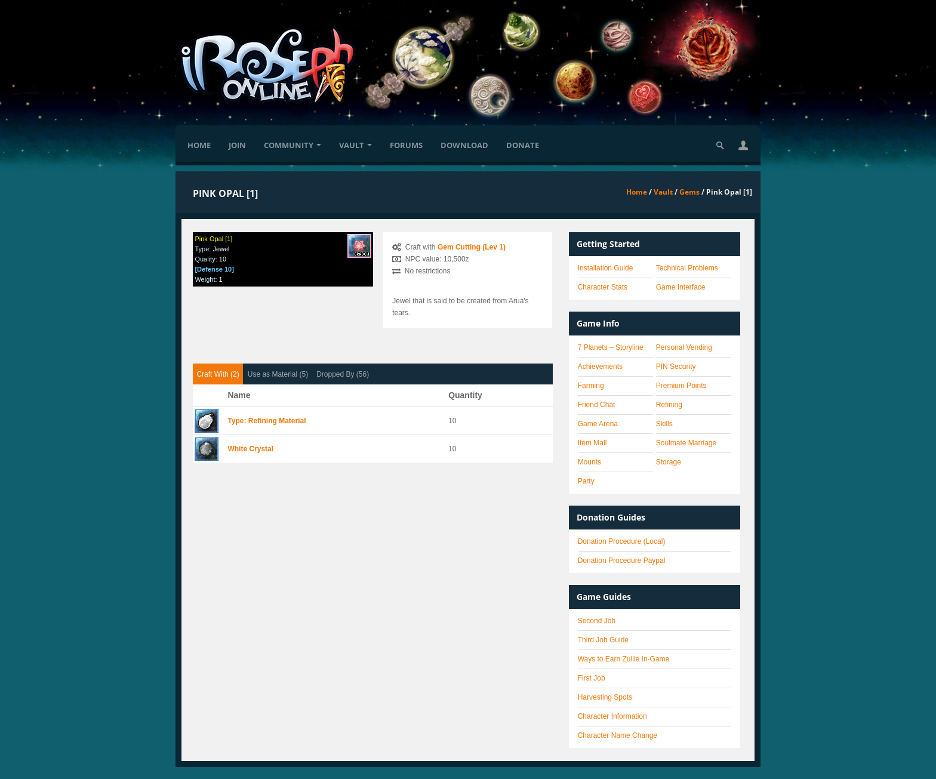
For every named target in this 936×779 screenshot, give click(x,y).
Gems (689, 192)
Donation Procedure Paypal (622, 560)
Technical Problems (687, 268)
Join (237, 145)
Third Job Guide (603, 640)
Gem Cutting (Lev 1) (472, 247)
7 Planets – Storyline (611, 347)
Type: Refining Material (266, 421)
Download (464, 145)
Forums (406, 145)
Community (292, 145)
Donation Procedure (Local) (622, 541)
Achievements (600, 366)
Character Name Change (617, 735)
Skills (664, 424)
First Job (591, 678)
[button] (743, 145)
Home (199, 145)
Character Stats (602, 287)
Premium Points (681, 385)
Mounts (589, 462)
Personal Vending (684, 347)
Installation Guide (605, 268)
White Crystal (250, 449)
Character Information (612, 716)
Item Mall (592, 443)
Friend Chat (596, 405)
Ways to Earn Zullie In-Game (624, 659)
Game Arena (598, 424)
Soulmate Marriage (686, 443)
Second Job (596, 621)
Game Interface (681, 287)
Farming (591, 385)
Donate (522, 145)
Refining (669, 405)
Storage (668, 462)
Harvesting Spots (605, 697)
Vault (355, 145)
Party (586, 481)
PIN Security (676, 366)
